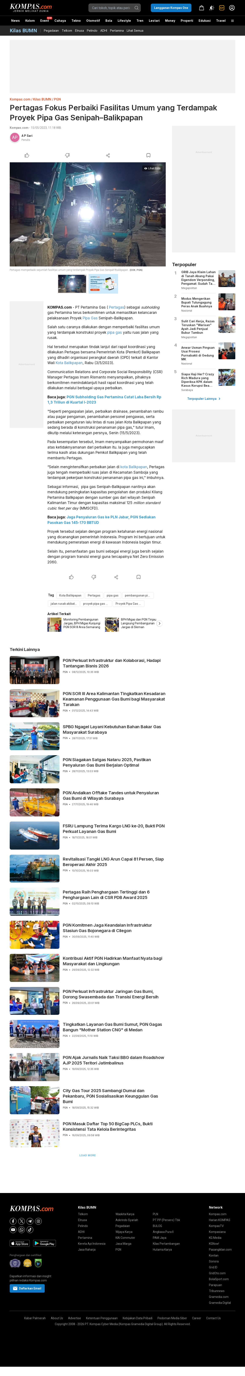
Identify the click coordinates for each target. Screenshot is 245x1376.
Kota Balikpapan (69, 363)
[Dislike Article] (67, 155)
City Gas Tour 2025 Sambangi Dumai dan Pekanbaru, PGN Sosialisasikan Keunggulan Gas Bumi (110, 1096)
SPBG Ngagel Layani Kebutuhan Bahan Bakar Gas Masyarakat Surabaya (112, 729)
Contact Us (213, 1318)
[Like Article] (27, 155)
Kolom (30, 20)
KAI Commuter (125, 1237)
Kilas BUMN (42, 99)
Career (196, 1318)
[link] (221, 7)
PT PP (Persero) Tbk (166, 1220)
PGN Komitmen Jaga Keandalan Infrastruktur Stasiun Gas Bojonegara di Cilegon (107, 928)
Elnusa (79, 30)
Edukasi (205, 20)
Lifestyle (124, 20)
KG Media (215, 1237)
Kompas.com (20, 99)
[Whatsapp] (21, 1229)
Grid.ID (213, 1267)
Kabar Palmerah (35, 1318)
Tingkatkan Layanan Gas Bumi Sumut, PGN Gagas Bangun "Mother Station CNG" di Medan (112, 1027)
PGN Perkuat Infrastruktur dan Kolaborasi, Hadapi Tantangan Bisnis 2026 (111, 663)
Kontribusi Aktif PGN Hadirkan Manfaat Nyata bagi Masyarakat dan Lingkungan (112, 961)
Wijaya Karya (124, 1232)
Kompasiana (217, 1232)
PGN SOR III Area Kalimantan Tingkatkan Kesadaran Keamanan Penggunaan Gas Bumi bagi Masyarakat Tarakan (114, 699)
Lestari (154, 22)
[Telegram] (30, 1221)
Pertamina (117, 30)
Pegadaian (51, 30)
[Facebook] (13, 1221)
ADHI (103, 30)
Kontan (213, 1255)
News (15, 20)
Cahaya (60, 20)
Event (44, 20)
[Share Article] (108, 155)
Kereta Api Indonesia (91, 1243)
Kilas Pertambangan (166, 1243)
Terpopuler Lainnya (203, 398)
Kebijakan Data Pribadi (137, 1318)
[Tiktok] (30, 1229)
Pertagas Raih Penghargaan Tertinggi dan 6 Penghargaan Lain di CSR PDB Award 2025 (106, 894)
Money (170, 20)
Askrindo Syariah (127, 1220)
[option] (76, 625)
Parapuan (215, 1285)
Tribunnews (217, 1291)
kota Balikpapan (133, 467)
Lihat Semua (135, 30)
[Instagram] (38, 1221)
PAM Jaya (159, 1237)
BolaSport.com (219, 1279)
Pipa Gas (90, 318)
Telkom (67, 30)
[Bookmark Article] (148, 155)
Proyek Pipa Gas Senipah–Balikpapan (130, 603)
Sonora (214, 1261)
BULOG (157, 1226)
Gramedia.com (219, 1297)
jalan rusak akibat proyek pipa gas (65, 603)
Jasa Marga (123, 1243)
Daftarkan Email (27, 1288)
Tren (139, 20)
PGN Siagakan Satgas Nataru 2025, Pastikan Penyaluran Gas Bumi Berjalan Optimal (107, 762)
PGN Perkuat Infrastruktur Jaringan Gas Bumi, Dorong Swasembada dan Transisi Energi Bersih (111, 994)
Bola (108, 20)
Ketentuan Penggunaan (102, 1318)
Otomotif (93, 20)
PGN (57, 99)
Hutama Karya (162, 1249)
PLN (155, 1214)
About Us (57, 1318)
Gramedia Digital (220, 1302)
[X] (21, 1221)
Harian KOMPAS (219, 1220)
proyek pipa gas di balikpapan (97, 603)
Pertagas (116, 307)
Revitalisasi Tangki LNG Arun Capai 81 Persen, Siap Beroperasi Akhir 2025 (113, 862)
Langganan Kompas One (171, 7)
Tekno (76, 20)
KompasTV (216, 1226)
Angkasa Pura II (163, 1232)
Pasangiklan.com (220, 1249)
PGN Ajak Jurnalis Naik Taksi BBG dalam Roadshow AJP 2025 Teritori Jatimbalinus (113, 1060)
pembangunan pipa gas (139, 595)
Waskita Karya (125, 1214)
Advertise (74, 1318)
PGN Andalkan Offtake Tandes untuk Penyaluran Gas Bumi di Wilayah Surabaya (111, 795)
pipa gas (114, 332)
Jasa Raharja (87, 1249)
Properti (187, 20)
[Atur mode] (211, 7)
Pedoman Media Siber (172, 1318)
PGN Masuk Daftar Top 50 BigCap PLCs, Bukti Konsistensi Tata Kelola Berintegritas (108, 1126)
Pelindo (92, 30)
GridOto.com (217, 1273)
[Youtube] (13, 1229)
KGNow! (214, 1243)
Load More (87, 1155)
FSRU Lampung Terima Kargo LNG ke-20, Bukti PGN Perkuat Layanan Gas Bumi (114, 828)
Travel (221, 20)
